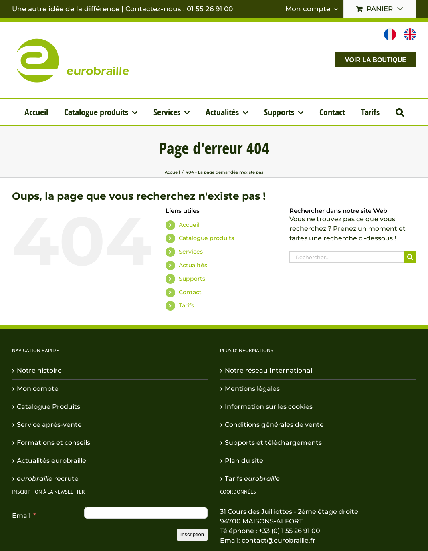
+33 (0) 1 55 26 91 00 (289, 531)
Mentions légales (252, 388)
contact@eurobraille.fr (278, 540)
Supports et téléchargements (273, 442)
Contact (190, 292)
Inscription (192, 534)
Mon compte (38, 388)
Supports (192, 278)
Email (21, 515)
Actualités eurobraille (51, 460)
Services (191, 251)
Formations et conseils (53, 442)
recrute (48, 478)
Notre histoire (39, 370)
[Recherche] (410, 257)
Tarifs (186, 305)
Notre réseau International (268, 370)
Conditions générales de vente (274, 424)
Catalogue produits (206, 238)
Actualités (193, 265)
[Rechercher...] (346, 257)
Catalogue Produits (48, 406)
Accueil (189, 224)
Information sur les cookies (269, 406)
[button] (400, 112)
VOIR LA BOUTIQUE (375, 60)
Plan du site (244, 460)
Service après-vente (49, 424)
